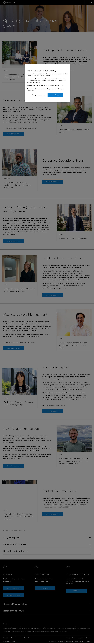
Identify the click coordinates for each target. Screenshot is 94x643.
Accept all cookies (55, 95)
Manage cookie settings (38, 95)
